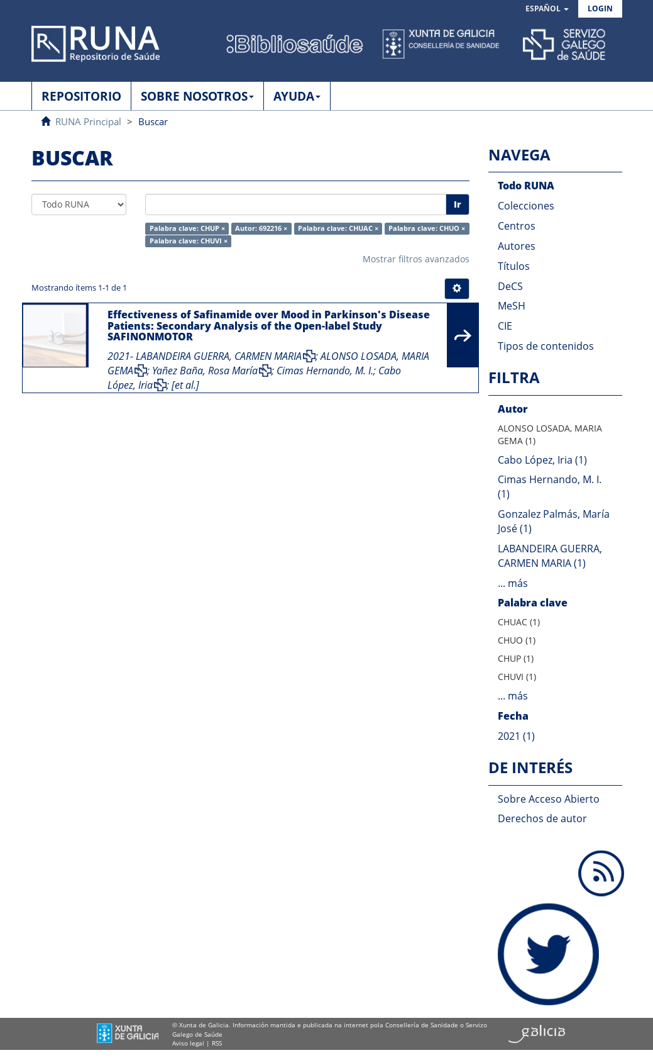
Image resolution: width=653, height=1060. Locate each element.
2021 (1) (516, 736)
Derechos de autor (542, 818)
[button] (547, 9)
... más (513, 583)
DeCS (510, 286)
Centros (516, 226)
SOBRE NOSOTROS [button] (197, 96)
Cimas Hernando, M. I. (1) (549, 486)
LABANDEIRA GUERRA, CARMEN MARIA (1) (550, 556)
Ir (457, 204)
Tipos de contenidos (546, 346)
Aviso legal (188, 1043)
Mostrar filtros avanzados (416, 259)
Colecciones (526, 206)
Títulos (514, 266)
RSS (217, 1043)
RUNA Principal (88, 121)
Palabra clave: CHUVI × (189, 241)
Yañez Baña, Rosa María (205, 370)
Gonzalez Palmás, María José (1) (554, 521)
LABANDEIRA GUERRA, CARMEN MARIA (219, 356)
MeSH (511, 306)
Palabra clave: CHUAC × (338, 228)
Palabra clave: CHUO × (426, 228)
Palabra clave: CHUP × (187, 228)
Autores (516, 246)
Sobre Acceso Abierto (549, 799)
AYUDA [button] (297, 96)
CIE (505, 326)
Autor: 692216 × (261, 228)
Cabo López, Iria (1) (542, 460)
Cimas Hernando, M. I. (325, 370)
